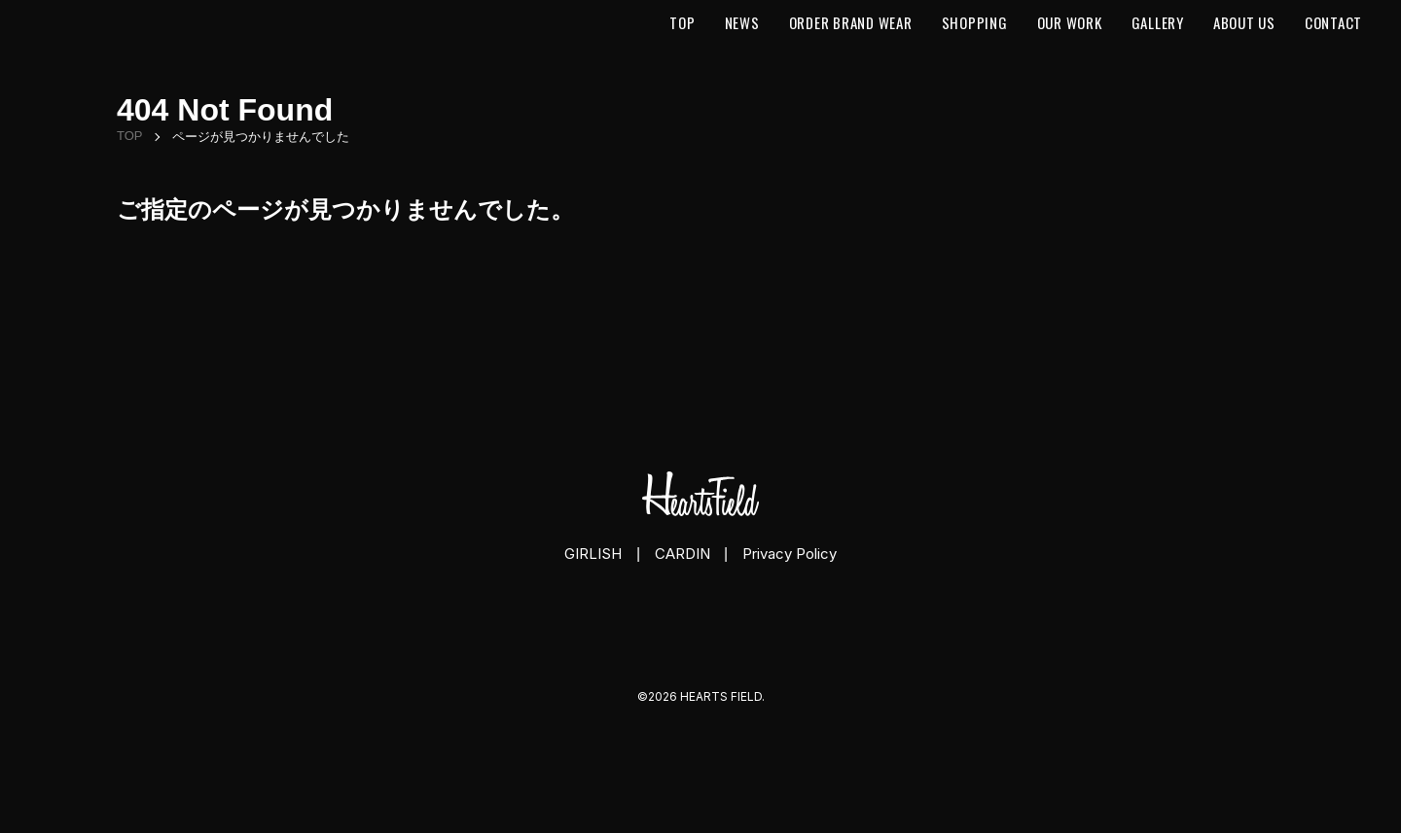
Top (682, 22)
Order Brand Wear (851, 22)
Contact (1333, 22)
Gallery (1158, 22)
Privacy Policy (789, 553)
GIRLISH (593, 553)
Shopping (975, 22)
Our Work (1069, 22)
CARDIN (682, 553)
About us (1244, 22)
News (742, 22)
